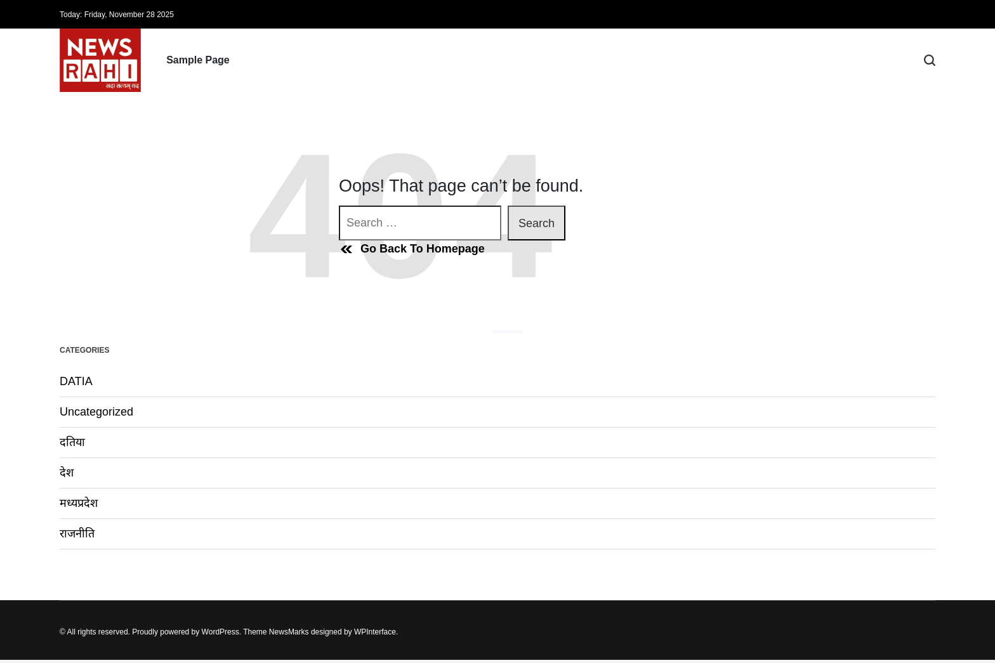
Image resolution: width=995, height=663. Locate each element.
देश (67, 472)
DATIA (76, 381)
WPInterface (375, 631)
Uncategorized (96, 411)
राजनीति (77, 533)
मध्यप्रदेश (79, 503)
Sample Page (198, 60)
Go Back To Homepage (412, 249)
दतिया (72, 442)
